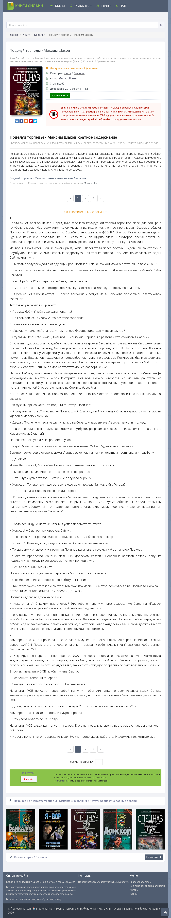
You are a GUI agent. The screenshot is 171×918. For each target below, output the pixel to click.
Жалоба (28, 779)
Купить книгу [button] (60, 95)
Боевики (39, 34)
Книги (104, 5)
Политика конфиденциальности (147, 886)
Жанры (133, 894)
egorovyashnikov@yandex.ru (114, 882)
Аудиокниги (81, 5)
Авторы (134, 890)
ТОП (121, 5)
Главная (57, 5)
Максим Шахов (68, 78)
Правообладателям (140, 882)
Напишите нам (61, 781)
